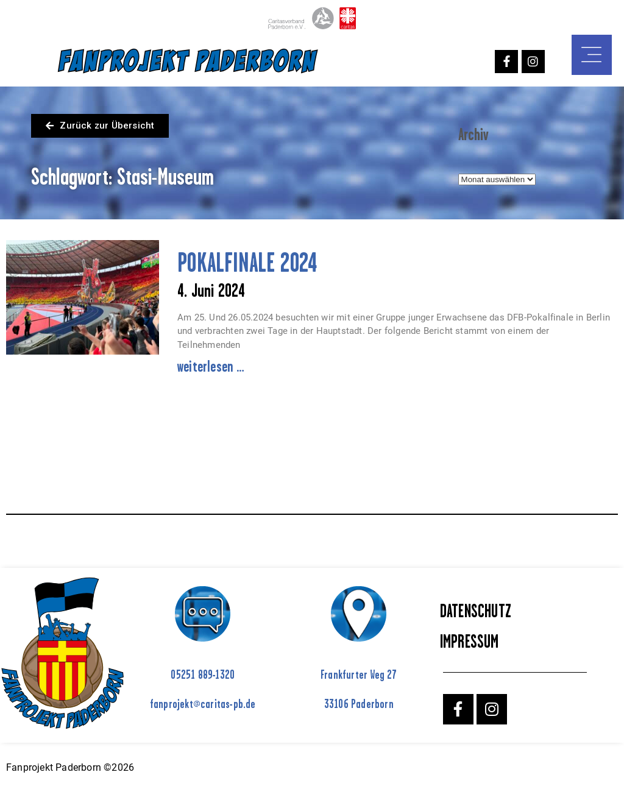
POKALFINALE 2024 (247, 262)
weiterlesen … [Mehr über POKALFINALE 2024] (211, 366)
